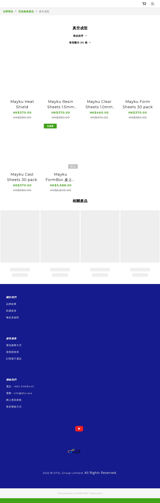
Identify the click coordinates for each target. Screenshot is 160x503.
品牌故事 (11, 303)
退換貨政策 (12, 351)
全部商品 (8, 11)
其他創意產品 (26, 11)
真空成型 (44, 11)
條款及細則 (12, 317)
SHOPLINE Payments (88, 493)
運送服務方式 (14, 345)
